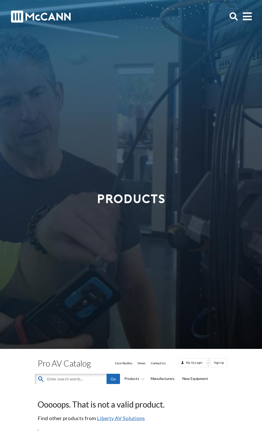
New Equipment (195, 378)
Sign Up (219, 362)
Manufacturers (162, 378)
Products (133, 378)
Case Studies (124, 363)
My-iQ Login (194, 362)
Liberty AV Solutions (121, 418)
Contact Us (158, 363)
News (142, 363)
